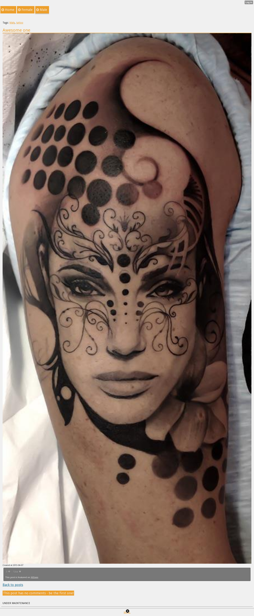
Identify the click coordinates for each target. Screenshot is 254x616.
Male (12, 22)
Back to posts (13, 585)
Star (17, 571)
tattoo (19, 22)
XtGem (34, 577)
